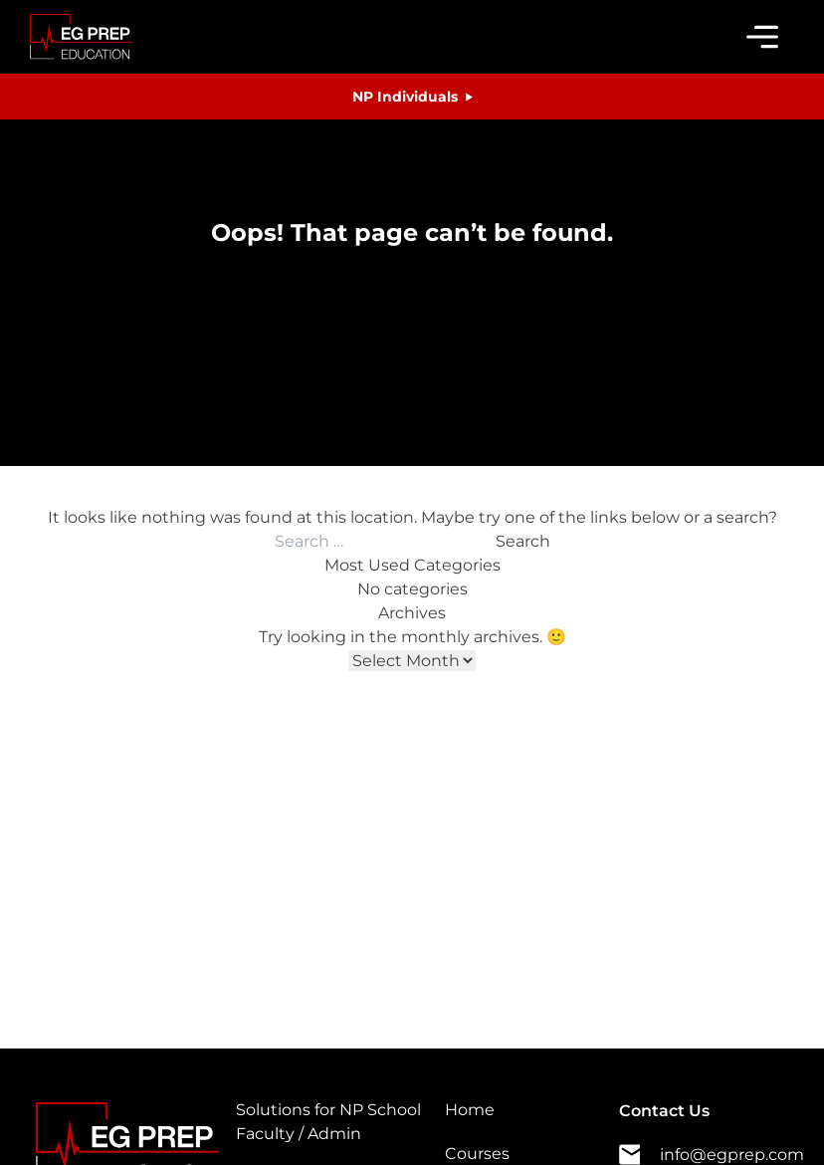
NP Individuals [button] (405, 97)
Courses (477, 1153)
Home (470, 1109)
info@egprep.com (711, 1154)
